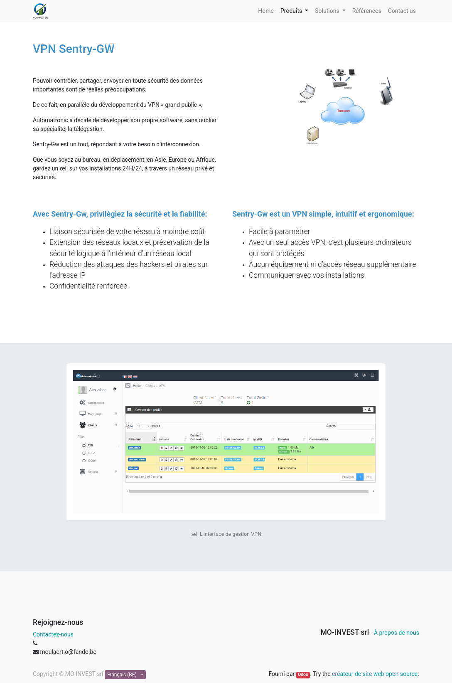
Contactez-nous (53, 634)
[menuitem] (266, 11)
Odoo (303, 674)
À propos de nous (396, 632)
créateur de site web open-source (375, 674)
